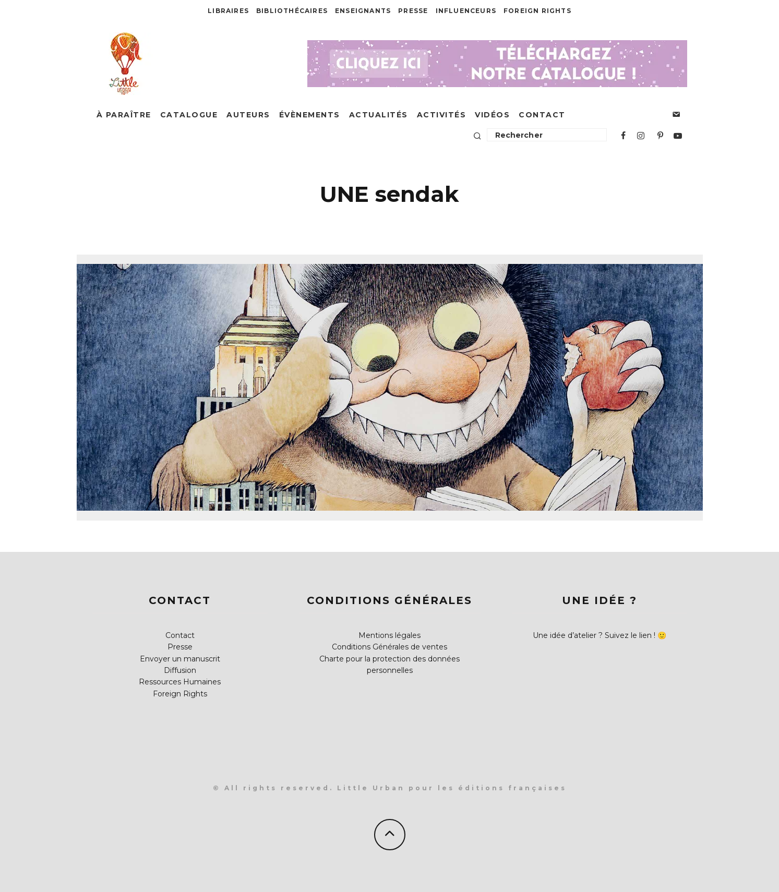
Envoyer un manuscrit (180, 659)
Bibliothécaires (292, 11)
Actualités (378, 114)
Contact (542, 114)
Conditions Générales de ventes (389, 647)
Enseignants (363, 11)
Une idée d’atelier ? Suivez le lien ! (594, 635)
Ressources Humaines (180, 681)
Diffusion (180, 670)
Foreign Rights (537, 11)
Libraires (228, 11)
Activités (441, 114)
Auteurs (248, 114)
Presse (413, 11)
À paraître (124, 114)
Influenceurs (466, 11)
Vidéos (492, 114)
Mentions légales (389, 635)
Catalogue (189, 114)
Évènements (309, 114)
